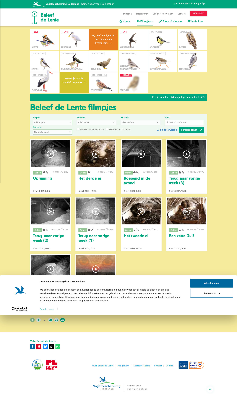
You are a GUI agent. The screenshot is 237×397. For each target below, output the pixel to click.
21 (50, 319)
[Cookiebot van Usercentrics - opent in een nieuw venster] (19, 391)
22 (56, 319)
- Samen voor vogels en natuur (73, 4)
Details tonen (47, 391)
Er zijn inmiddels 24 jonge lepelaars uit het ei (184, 97)
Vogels (36, 117)
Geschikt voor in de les (118, 129)
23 (62, 319)
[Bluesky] (45, 346)
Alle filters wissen (167, 129)
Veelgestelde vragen (163, 13)
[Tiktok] (51, 346)
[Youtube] (38, 346)
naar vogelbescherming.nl (187, 3)
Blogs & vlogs (169, 21)
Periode (125, 117)
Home (124, 21)
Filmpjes (144, 21)
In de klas (195, 21)
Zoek (167, 117)
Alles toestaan (211, 365)
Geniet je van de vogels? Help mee (72, 80)
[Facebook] (32, 346)
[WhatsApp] (57, 346)
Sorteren (37, 127)
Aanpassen (212, 375)
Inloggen (127, 13)
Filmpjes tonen (191, 129)
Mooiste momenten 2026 (90, 129)
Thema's (81, 117)
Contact (182, 13)
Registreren (142, 13)
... (44, 319)
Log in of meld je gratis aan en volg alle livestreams (104, 39)
